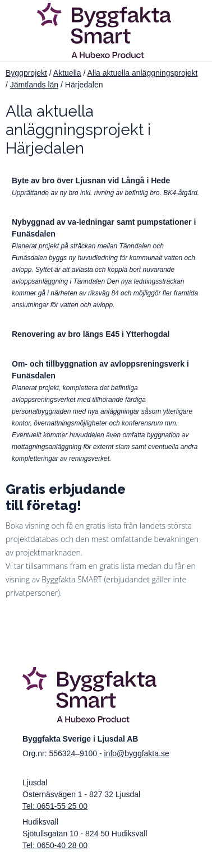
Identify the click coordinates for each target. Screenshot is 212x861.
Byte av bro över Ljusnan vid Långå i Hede (91, 180)
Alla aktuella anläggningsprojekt (142, 72)
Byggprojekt (26, 72)
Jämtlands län (34, 84)
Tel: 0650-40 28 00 (54, 845)
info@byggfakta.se (136, 753)
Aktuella (67, 72)
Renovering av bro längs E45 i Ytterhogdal (90, 334)
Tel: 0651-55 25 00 (54, 806)
